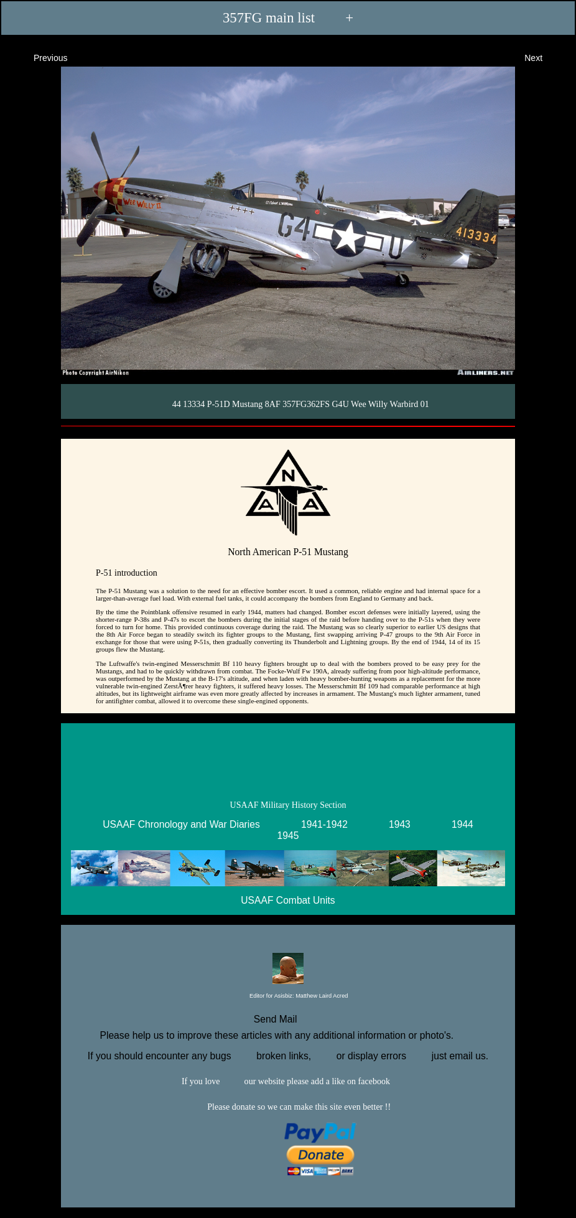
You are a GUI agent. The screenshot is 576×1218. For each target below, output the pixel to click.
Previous (39, 57)
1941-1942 (324, 824)
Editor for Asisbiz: (288, 996)
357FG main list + (288, 18)
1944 (462, 824)
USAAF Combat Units (288, 900)
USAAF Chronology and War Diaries (181, 824)
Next (544, 57)
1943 (400, 824)
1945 (288, 835)
